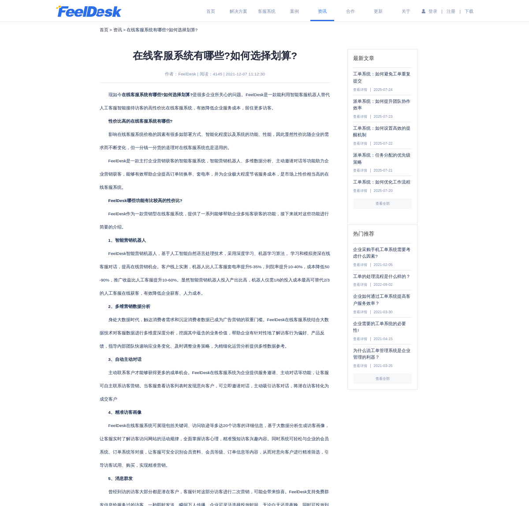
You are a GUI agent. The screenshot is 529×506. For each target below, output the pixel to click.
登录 (432, 11)
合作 (350, 11)
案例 (294, 11)
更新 (378, 11)
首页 (210, 11)
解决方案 (238, 11)
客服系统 (267, 11)
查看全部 (383, 203)
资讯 (322, 11)
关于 (406, 11)
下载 (469, 11)
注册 (451, 11)
